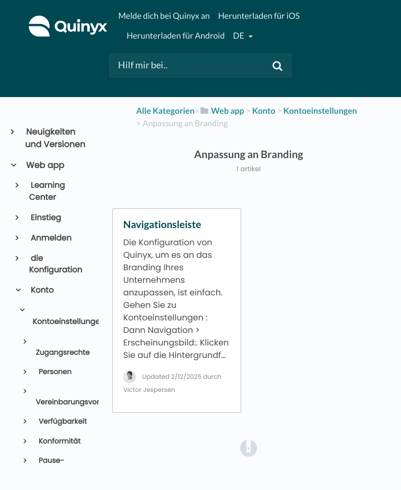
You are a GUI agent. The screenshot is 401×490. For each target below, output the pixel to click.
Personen (54, 372)
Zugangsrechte (62, 352)
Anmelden (50, 238)
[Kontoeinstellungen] (320, 111)
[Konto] (263, 111)
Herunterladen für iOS (259, 16)
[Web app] (221, 111)
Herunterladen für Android (175, 36)
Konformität (58, 441)
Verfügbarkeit (62, 421)
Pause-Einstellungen (59, 466)
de (239, 36)
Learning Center (47, 191)
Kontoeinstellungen (61, 322)
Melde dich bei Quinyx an (163, 16)
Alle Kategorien (165, 111)
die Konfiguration (55, 264)
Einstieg (45, 217)
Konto (41, 290)
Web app (44, 165)
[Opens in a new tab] (248, 448)
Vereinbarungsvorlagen (63, 402)
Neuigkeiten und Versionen (55, 138)
